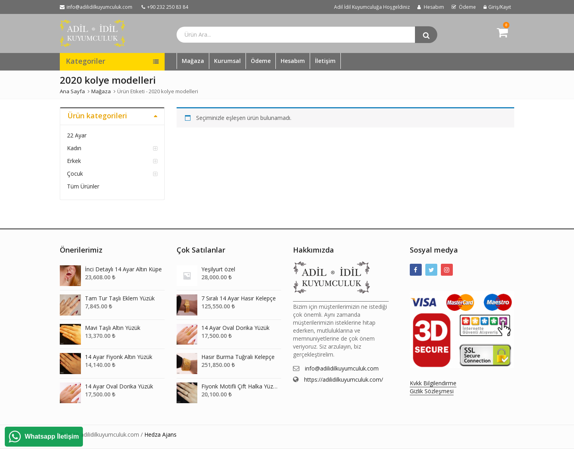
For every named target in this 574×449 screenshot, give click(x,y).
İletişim (325, 61)
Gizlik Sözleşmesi (432, 391)
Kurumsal (227, 61)
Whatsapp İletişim (52, 436)
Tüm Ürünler (83, 186)
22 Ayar (76, 135)
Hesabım (293, 61)
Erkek (74, 161)
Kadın (74, 148)
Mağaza (193, 61)
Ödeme (261, 61)
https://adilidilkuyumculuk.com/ (343, 379)
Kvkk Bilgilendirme (433, 383)
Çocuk (75, 173)
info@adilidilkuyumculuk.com (342, 368)
